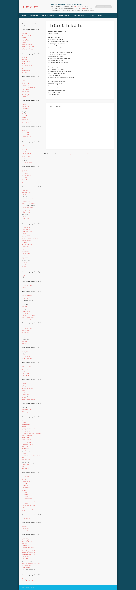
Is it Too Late (25, 257)
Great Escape (25, 181)
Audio (92, 15)
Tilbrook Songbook (79, 15)
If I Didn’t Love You (26, 240)
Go (23, 172)
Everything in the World (28, 138)
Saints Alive (25, 421)
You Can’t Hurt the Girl (27, 580)
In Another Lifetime (27, 248)
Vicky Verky (25, 530)
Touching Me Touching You (29, 501)
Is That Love (25, 259)
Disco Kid (24, 115)
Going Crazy (25, 173)
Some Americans (26, 439)
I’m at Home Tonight (27, 244)
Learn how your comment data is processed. (76, 154)
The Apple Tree (26, 48)
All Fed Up (24, 39)
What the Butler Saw (27, 549)
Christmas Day (25, 85)
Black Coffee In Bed (27, 65)
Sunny (23, 466)
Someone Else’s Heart (27, 444)
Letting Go (24, 302)
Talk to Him (24, 478)
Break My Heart (26, 70)
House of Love (25, 218)
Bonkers (24, 69)
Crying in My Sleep (26, 95)
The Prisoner (25, 398)
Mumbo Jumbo (25, 343)
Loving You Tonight (27, 319)
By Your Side (25, 72)
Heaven (24, 200)
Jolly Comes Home (26, 276)
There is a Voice (26, 487)
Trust (23, 507)
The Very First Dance (27, 528)
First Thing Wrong (26, 153)
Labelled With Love (27, 295)
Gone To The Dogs (26, 175)
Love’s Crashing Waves (27, 317)
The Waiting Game (26, 540)
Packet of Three (30, 7)
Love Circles (25, 313)
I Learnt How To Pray (27, 231)
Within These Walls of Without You (31, 563)
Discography (34, 15)
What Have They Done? (28, 547)
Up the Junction (26, 518)
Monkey (24, 338)
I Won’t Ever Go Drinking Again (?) (30, 238)
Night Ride (24, 354)
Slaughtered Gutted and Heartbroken (31, 433)
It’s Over (24, 264)
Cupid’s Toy (25, 96)
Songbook (76, 6)
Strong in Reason (26, 461)
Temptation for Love (27, 481)
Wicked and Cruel (26, 560)
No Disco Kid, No (26, 356)
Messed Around (26, 332)
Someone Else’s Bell (27, 442)
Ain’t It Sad (24, 37)
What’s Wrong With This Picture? (30, 551)
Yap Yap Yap (25, 579)
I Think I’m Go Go (26, 235)
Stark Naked (25, 453)
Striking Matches (26, 459)
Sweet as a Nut (25, 468)
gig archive (83, 8)
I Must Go (24, 233)
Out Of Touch (25, 375)
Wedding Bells (25, 545)
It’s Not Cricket (25, 262)
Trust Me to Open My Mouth (29, 509)
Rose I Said (25, 413)
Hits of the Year (26, 209)
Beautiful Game (26, 61)
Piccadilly (24, 387)
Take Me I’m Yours (26, 476)
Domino (24, 117)
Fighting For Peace (26, 149)
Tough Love (25, 503)
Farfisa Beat (25, 147)
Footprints (24, 155)
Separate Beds (26, 424)
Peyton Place (25, 385)
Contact (100, 15)
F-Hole (23, 146)
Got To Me (24, 179)
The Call (24, 80)
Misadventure (25, 334)
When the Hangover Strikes (29, 554)
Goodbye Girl (25, 177)
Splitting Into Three (27, 450)
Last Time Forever (26, 299)
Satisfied (24, 422)
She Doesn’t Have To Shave (29, 428)
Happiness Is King (26, 192)
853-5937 (24, 130)
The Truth (24, 511)
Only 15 (24, 368)
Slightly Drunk (25, 437)
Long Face (24, 308)
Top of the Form (26, 500)
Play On (24, 392)
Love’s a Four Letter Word (28, 315)
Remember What (26, 409)
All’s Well (24, 42)
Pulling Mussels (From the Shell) (30, 399)
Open (23, 371)
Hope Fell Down (26, 212)
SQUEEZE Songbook (48, 15)
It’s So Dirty (24, 266)
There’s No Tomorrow (27, 489)
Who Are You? (25, 556)
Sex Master (25, 426)
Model (23, 336)
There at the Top (26, 485)
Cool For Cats (25, 91)
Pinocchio (24, 390)
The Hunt (24, 220)
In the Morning (25, 251)
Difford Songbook (63, 15)
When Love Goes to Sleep (28, 552)
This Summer (25, 494)
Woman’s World (26, 567)
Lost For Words (26, 311)
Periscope (24, 383)
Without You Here (26, 565)
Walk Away (24, 543)
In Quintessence (26, 250)
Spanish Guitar (26, 448)
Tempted (24, 483)
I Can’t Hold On (26, 229)
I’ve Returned (25, 268)
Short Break (25, 430)
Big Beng (24, 63)
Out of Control (25, 373)
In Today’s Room (26, 253)
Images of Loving (26, 246)
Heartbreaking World (27, 198)
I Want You (24, 237)
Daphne (24, 104)
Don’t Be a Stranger (27, 121)
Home (24, 15)
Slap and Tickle (26, 431)
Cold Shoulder (25, 89)
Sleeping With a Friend (27, 435)
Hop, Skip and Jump (27, 211)
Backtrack (24, 58)
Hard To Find (25, 194)
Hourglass (24, 216)
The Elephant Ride (26, 136)
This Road (24, 492)
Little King (24, 306)
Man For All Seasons (27, 328)
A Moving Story (25, 33)
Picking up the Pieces (27, 388)
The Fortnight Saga (26, 157)
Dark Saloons (25, 106)
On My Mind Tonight (27, 366)
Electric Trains (25, 132)
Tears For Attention (27, 480)
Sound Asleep (25, 446)
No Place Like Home (27, 358)
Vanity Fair (24, 526)
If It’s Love (24, 242)
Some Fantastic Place (27, 441)
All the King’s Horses (27, 41)
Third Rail (24, 491)
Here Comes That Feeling (28, 203)
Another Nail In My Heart (28, 46)
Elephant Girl (25, 134)
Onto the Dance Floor (27, 370)
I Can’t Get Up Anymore (28, 228)
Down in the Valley (26, 123)
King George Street (27, 285)
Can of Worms (25, 82)
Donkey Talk (25, 119)
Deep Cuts (24, 110)
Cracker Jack (25, 93)
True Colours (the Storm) (28, 505)
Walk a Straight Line (27, 541)
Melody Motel (25, 330)
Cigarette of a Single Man (28, 87)
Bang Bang (24, 59)
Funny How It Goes (26, 162)
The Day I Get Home (27, 108)
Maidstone (24, 326)
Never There (25, 351)
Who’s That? (25, 558)
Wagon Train (25, 538)
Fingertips (24, 151)
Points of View (25, 394)
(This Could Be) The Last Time (29, 297)
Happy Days (25, 190)
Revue (23, 411)
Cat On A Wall (25, 84)
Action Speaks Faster (27, 35)
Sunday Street (25, 464)
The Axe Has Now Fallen (28, 50)
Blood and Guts (26, 67)
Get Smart (24, 170)
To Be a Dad (25, 496)
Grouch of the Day (26, 183)
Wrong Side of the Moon (28, 571)
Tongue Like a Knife (27, 498)
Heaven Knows (25, 201)
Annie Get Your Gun (27, 44)
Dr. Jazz (24, 113)
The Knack (24, 287)
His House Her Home (27, 207)
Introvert (24, 255)
